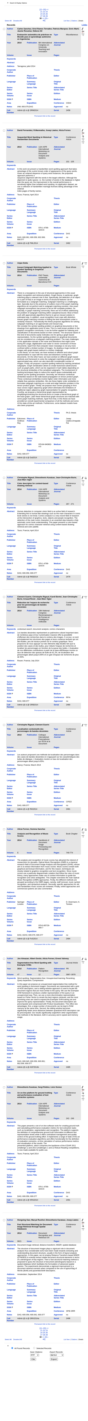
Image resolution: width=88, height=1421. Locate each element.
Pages (56, 55)
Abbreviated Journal (59, 44)
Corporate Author (11, 71)
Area (9, 103)
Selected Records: (44, 1348)
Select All (8, 21)
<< (47, 9)
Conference (59, 103)
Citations (74, 21)
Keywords (11, 59)
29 (47, 16)
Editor (56, 76)
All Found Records (22, 1348)
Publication (32, 43)
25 (44, 14)
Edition (57, 93)
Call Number (10, 111)
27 (41, 16)
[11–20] (43, 9)
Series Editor (9, 88)
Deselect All (17, 21)
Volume (10, 55)
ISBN (29, 99)
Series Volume (10, 94)
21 (41, 12)
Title (9, 35)
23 (47, 12)
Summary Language (31, 83)
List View (67, 21)
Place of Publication (32, 77)
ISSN (9, 99)
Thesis (57, 70)
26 (47, 14)
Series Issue (30, 94)
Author (10, 29)
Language (11, 82)
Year (9, 43)
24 (41, 14)
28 (44, 16)
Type (56, 35)
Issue (29, 55)
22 (44, 12)
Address (10, 66)
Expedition (31, 103)
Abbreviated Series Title (59, 88)
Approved (58, 107)
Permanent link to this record (44, 116)
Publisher (11, 76)
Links (84, 25)
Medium (57, 99)
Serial (56, 110)
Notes (9, 107)
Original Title (57, 83)
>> (43, 18)
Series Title (32, 87)
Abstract (10, 62)
